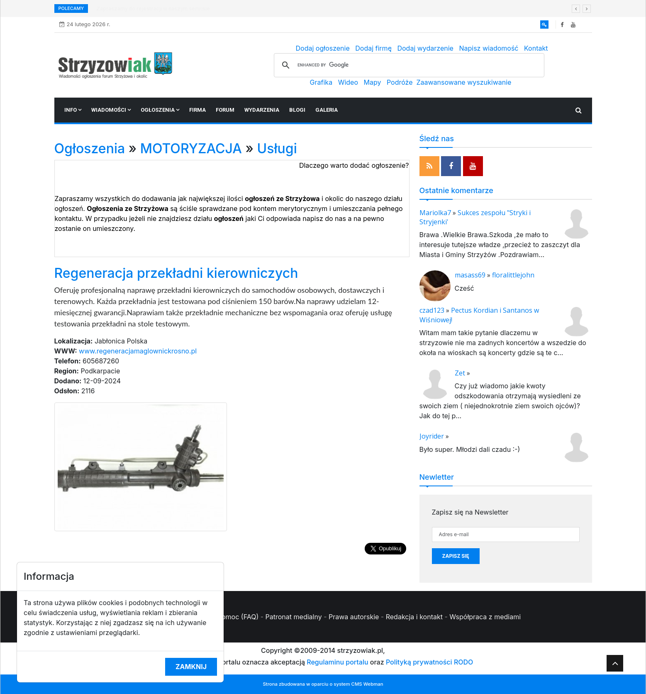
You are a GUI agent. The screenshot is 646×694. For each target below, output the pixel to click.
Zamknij (191, 666)
